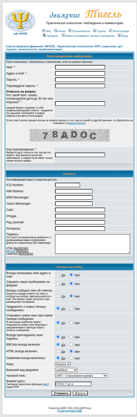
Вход (123, 35)
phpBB (62, 408)
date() (46, 384)
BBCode (10, 251)
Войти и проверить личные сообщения (88, 35)
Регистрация (119, 31)
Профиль (51, 35)
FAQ (46, 31)
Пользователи (79, 31)
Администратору (75, 123)
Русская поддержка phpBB (69, 411)
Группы (99, 31)
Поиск (59, 31)
